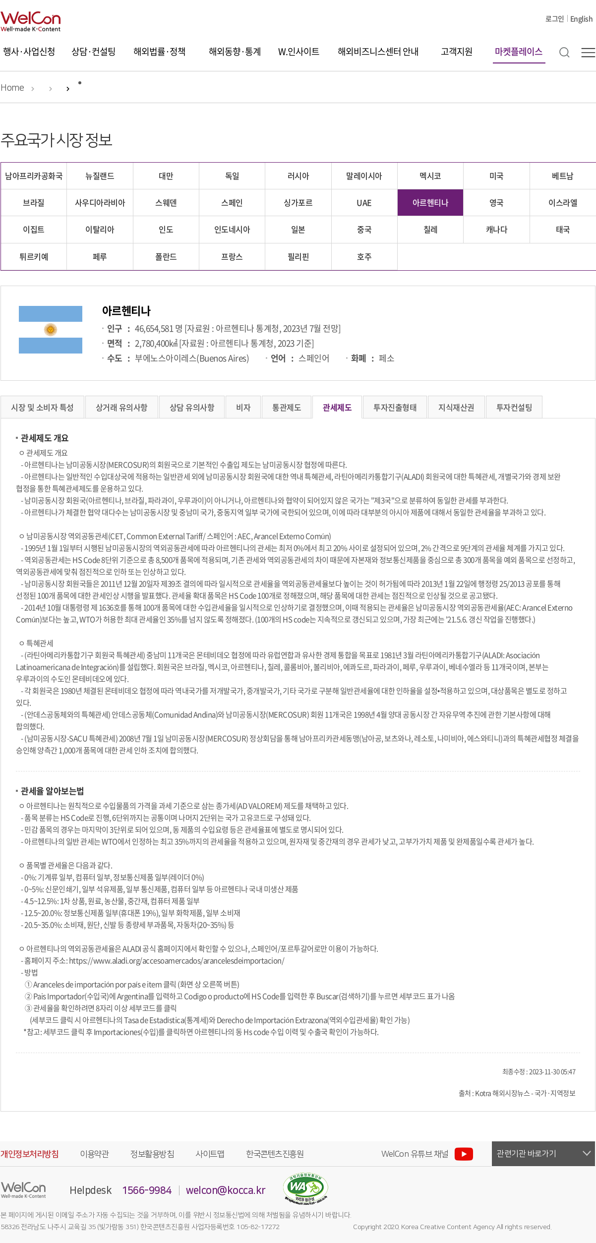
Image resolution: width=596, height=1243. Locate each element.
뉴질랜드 (99, 175)
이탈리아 (99, 229)
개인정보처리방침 (29, 1154)
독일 (232, 175)
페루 (100, 256)
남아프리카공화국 (33, 175)
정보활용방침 (152, 1154)
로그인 (554, 18)
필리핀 (298, 256)
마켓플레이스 (518, 51)
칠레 (430, 229)
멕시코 (430, 175)
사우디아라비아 (100, 202)
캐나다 (497, 229)
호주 (364, 256)
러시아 (298, 175)
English (581, 18)
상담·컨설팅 (93, 51)
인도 (166, 229)
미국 (496, 175)
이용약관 (94, 1154)
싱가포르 (298, 202)
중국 (364, 229)
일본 (298, 229)
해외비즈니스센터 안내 (378, 51)
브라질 (34, 202)
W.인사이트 (298, 51)
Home (12, 88)
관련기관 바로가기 (526, 1153)
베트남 (563, 175)
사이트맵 (209, 1154)
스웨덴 (166, 202)
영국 (496, 202)
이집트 (34, 229)
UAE (364, 202)
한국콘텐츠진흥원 (274, 1154)
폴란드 (166, 256)
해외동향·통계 (235, 51)
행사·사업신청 (29, 51)
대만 (166, 175)
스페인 (232, 202)
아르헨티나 (431, 202)
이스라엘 (562, 202)
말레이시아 (364, 175)
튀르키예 (33, 256)
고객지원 (457, 51)
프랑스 (232, 256)
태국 (563, 229)
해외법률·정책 (159, 51)
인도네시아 (232, 229)
